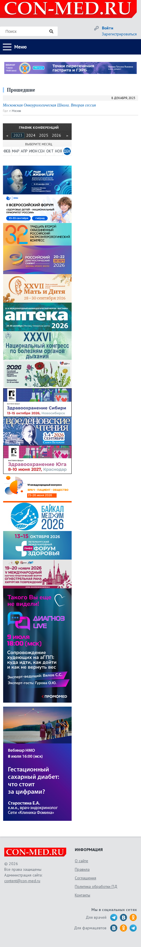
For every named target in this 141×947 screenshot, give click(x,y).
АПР (24, 151)
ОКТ (50, 151)
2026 (56, 135)
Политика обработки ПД (96, 886)
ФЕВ (7, 151)
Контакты (82, 895)
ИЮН (33, 151)
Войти (107, 28)
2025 (43, 135)
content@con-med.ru (22, 880)
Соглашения (85, 877)
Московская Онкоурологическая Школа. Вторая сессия (49, 105)
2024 (30, 135)
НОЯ (58, 151)
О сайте (81, 860)
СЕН (41, 151)
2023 (18, 135)
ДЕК (66, 151)
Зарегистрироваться (119, 34)
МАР (15, 151)
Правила (82, 869)
